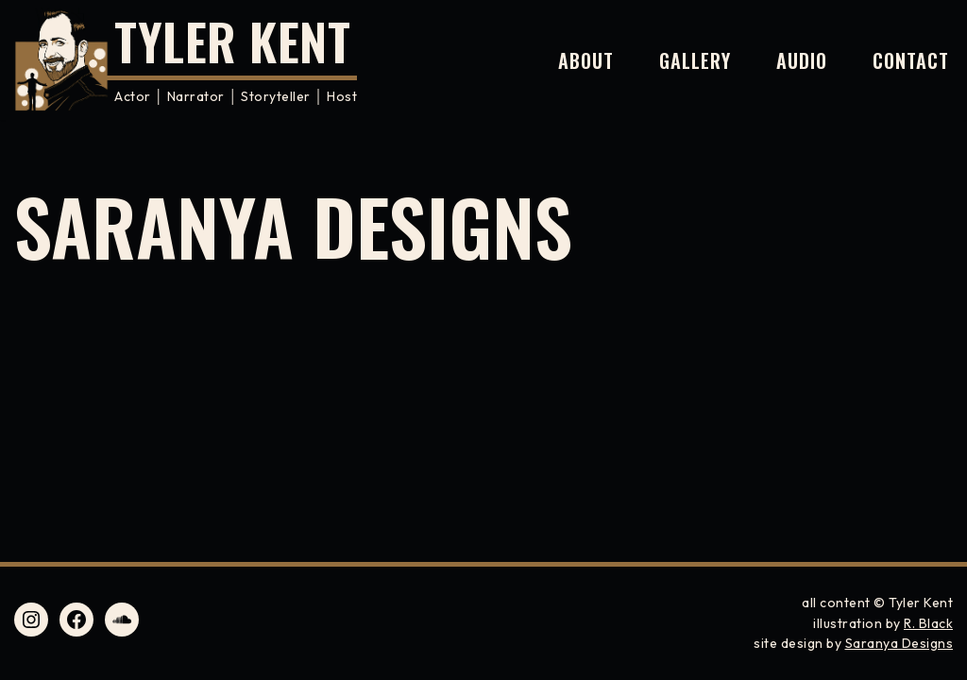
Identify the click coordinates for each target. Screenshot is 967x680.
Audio (801, 60)
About (586, 60)
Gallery (695, 60)
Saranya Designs (899, 643)
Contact (911, 60)
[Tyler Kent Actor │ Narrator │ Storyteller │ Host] (185, 60)
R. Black (928, 623)
